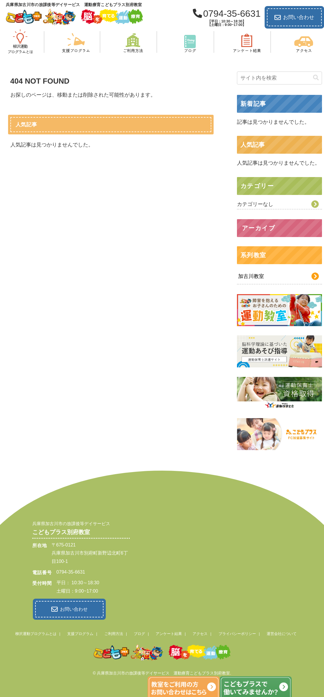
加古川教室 (251, 276)
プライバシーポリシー (237, 632)
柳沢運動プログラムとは (35, 632)
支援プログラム (80, 632)
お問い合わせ (294, 17)
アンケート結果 (169, 632)
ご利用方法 (113, 632)
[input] (279, 78)
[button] (316, 77)
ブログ (139, 632)
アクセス (200, 632)
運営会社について (282, 632)
